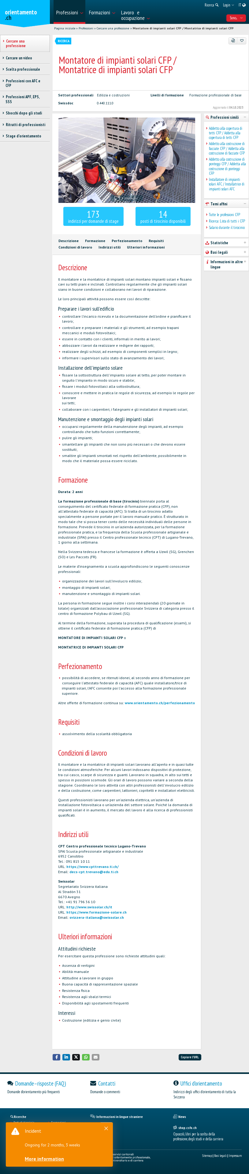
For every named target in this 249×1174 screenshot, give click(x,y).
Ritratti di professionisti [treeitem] (25, 124)
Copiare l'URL (190, 1057)
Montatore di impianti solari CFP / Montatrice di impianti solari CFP (183, 28)
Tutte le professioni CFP (224, 214)
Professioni (86, 28)
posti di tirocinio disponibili (163, 216)
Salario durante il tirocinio (227, 227)
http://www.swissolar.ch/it (89, 907)
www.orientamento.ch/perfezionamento (160, 703)
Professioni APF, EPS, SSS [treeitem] (22, 99)
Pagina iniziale (64, 28)
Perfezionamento (127, 240)
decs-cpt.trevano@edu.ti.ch (93, 871)
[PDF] (233, 41)
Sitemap (207, 1155)
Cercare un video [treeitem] (19, 58)
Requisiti (156, 240)
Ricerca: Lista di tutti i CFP (227, 221)
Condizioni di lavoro (75, 247)
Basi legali (220, 1155)
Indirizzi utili (109, 247)
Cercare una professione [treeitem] (16, 43)
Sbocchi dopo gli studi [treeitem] (24, 113)
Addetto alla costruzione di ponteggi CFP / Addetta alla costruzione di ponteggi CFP (227, 166)
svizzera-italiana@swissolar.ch (96, 917)
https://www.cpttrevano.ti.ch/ (92, 866)
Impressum (235, 1155)
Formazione (95, 240)
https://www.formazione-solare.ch (96, 912)
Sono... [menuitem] (236, 18)
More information (45, 1159)
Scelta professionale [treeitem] (23, 69)
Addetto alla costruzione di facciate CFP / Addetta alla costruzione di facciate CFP (227, 148)
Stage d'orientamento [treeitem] (23, 136)
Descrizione (68, 240)
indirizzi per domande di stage (93, 216)
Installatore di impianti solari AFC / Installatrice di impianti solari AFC (226, 184)
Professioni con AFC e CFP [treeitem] (23, 83)
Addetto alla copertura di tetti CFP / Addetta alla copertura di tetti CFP (225, 133)
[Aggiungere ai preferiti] (241, 41)
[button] (57, 1057)
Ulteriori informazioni (146, 247)
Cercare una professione (113, 28)
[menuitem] (69, 12)
